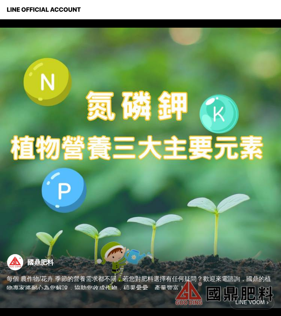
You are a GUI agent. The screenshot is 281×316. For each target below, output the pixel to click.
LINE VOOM (250, 302)
